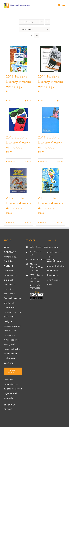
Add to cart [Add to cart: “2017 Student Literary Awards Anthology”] (11, 222)
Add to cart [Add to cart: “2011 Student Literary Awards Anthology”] (43, 161)
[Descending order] (47, 22)
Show (27, 29)
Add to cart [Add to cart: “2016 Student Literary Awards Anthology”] (11, 101)
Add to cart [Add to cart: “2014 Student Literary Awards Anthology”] (43, 101)
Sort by (27, 22)
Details (29, 101)
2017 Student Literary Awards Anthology (18, 203)
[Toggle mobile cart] (58, 4)
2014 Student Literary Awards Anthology (50, 82)
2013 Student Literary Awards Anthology (18, 142)
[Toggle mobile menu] (63, 4)
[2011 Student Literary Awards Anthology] (50, 120)
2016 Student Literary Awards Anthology (18, 82)
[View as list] (36, 35)
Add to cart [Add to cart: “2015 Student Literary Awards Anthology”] (43, 222)
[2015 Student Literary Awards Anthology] (50, 180)
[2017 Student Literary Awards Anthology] (18, 180)
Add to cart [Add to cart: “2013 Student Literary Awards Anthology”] (11, 161)
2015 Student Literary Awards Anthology (50, 203)
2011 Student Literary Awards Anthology (50, 142)
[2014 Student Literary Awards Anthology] (50, 59)
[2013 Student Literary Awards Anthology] (18, 120)
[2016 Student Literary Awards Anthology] (18, 59)
